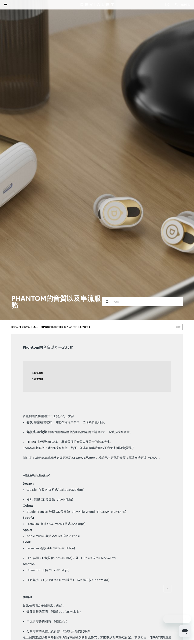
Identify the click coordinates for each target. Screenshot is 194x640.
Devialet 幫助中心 (21, 327)
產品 (35, 327)
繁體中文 (180, 7)
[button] (169, 7)
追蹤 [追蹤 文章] (178, 327)
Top (167, 588)
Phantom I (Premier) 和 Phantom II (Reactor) (65, 327)
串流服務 (38, 373)
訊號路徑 (38, 379)
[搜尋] (142, 301)
